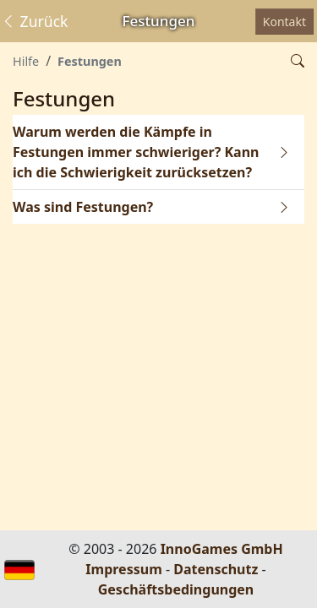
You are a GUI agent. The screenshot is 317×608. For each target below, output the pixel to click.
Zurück (34, 21)
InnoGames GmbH (222, 549)
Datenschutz (215, 569)
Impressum (123, 569)
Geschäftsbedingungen (176, 589)
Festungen (89, 61)
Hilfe (26, 61)
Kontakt (284, 22)
